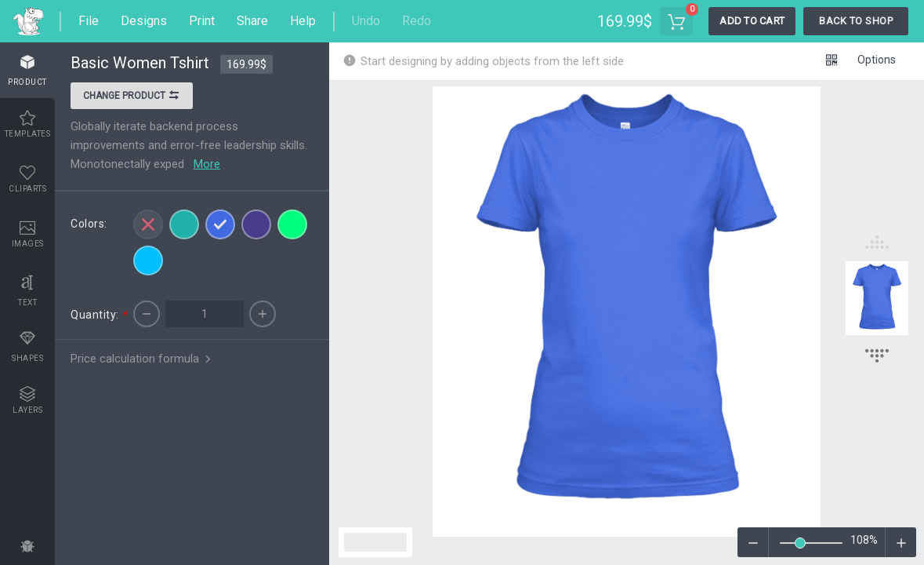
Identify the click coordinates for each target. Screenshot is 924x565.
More (207, 164)
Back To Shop (856, 21)
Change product (131, 97)
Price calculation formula (142, 359)
